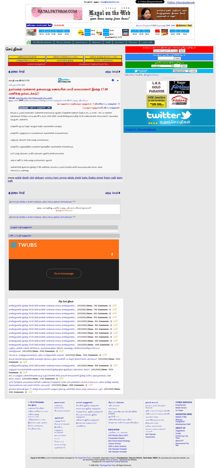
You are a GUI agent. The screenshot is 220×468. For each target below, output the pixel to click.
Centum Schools (114, 444)
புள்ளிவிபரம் (81, 426)
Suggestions (180, 431)
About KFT (180, 441)
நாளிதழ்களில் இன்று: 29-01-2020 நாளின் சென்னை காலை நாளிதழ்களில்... (42, 329)
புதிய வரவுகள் (114, 405)
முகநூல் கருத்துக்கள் (92, 108)
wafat (18, 177)
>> (36, 402)
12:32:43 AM (59, 25)
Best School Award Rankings (119, 441)
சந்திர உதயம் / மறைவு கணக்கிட (157, 414)
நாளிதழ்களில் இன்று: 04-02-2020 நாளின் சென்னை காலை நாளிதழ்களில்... (42, 305)
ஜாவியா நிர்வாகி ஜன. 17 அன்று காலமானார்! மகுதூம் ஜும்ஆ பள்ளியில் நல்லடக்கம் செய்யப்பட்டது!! (56, 389)
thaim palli (110, 177)
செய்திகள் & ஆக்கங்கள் (42, 42)
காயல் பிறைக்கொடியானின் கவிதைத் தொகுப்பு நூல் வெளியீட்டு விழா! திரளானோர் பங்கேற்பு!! (53, 359)
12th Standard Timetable (117, 449)
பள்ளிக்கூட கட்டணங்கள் (118, 432)
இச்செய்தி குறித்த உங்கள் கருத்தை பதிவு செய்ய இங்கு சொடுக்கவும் (40, 202)
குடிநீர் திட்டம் (113, 416)
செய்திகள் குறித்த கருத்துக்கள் (87, 405)
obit (32, 177)
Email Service (181, 405)
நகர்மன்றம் (112, 408)
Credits (178, 433)
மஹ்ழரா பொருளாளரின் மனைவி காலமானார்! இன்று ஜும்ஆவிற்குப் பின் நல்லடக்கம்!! (49, 369)
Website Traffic (181, 417)
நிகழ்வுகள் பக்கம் (152, 423)
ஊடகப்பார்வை (60, 435)
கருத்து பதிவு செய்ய (80, 100)
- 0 (107, 104)
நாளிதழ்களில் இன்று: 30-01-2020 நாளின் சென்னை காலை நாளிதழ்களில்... (42, 325)
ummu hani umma (56, 177)
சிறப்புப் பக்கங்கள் (63, 42)
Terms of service (112, 460)
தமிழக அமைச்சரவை (153, 426)
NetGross (124, 462)
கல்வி (108, 42)
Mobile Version (181, 408)
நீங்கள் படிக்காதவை (35, 426)
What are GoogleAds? (180, 420)
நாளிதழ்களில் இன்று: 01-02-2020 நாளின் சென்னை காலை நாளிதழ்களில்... (42, 317)
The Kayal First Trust (82, 458)
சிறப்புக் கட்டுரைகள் (62, 424)
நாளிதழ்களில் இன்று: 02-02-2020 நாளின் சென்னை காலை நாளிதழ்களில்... (42, 313)
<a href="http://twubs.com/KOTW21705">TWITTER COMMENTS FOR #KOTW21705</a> (64, 264)
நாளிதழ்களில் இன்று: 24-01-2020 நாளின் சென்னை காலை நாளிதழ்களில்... (42, 365)
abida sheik (74, 177)
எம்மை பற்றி (147, 42)
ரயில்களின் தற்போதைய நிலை (120, 419)
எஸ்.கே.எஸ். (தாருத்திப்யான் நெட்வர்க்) (34, 98)
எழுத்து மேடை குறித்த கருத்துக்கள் (89, 411)
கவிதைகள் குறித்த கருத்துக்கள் (87, 420)
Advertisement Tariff (183, 424)
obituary (39, 177)
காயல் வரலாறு (60, 444)
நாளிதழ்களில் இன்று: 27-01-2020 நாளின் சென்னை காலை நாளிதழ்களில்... (42, 337)
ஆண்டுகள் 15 (59, 447)
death (25, 177)
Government (150, 437)
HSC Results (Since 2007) (118, 435)
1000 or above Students (117, 446)
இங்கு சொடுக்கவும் (64, 210)
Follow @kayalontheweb (181, 2)
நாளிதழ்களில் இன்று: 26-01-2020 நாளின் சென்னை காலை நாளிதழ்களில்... (42, 341)
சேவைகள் (133, 42)
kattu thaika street (92, 177)
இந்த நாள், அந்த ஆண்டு (37, 423)
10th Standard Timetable (117, 452)
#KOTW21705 (64, 81)
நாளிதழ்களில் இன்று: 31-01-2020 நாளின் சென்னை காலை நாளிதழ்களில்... (42, 321)
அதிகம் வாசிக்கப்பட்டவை (38, 411)
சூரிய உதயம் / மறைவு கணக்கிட (158, 411)
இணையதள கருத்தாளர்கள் (86, 423)
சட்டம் (56, 438)
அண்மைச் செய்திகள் (36, 408)
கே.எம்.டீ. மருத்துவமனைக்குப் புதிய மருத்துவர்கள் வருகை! (36, 355)
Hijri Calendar (150, 434)
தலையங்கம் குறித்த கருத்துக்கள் (88, 408)
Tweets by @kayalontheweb (140, 129)
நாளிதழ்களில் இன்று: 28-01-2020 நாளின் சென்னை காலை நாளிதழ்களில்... (42, 333)
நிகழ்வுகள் (96, 42)
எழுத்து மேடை (60, 421)
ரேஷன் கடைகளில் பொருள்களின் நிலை (123, 423)
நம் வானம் (119, 42)
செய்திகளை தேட (34, 429)
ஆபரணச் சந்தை (151, 417)
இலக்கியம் (58, 427)
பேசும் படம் (59, 441)
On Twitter (179, 410)
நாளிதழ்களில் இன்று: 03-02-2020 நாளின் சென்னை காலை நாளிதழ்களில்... (42, 309)
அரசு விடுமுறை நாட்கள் (154, 420)
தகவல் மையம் (81, 42)
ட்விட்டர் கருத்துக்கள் (111, 108)
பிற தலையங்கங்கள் (62, 411)
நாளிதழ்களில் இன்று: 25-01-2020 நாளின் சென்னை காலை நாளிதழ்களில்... (42, 345)
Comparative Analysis (116, 438)
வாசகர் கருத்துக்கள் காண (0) (58, 100)
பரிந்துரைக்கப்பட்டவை (37, 419)
